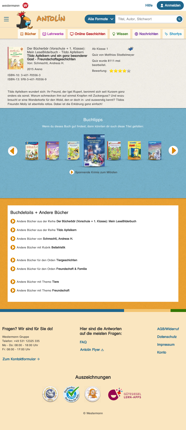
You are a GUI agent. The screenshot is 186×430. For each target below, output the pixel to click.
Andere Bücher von (45, 238)
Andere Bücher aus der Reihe (76, 221)
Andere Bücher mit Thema (38, 281)
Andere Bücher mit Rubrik (41, 247)
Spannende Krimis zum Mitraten (96, 172)
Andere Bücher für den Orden (47, 260)
